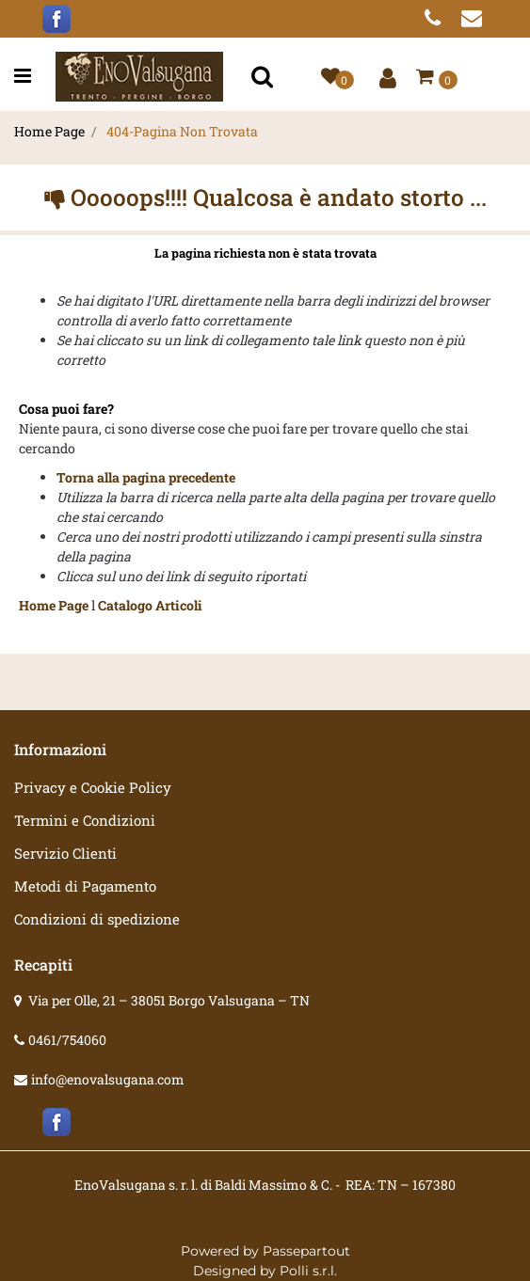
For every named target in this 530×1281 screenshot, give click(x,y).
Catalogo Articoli (150, 605)
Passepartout (306, 1250)
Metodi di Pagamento (85, 886)
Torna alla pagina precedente (145, 477)
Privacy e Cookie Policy (92, 787)
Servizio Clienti (65, 853)
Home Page (49, 131)
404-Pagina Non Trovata (182, 131)
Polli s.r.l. (308, 1270)
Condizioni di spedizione (97, 918)
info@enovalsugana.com (108, 1079)
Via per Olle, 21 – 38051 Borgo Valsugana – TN (169, 1000)
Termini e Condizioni (84, 820)
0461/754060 (67, 1040)
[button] (264, 76)
